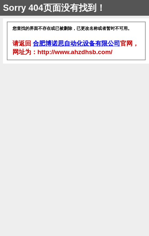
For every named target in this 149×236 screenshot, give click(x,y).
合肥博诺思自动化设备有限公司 (76, 43)
